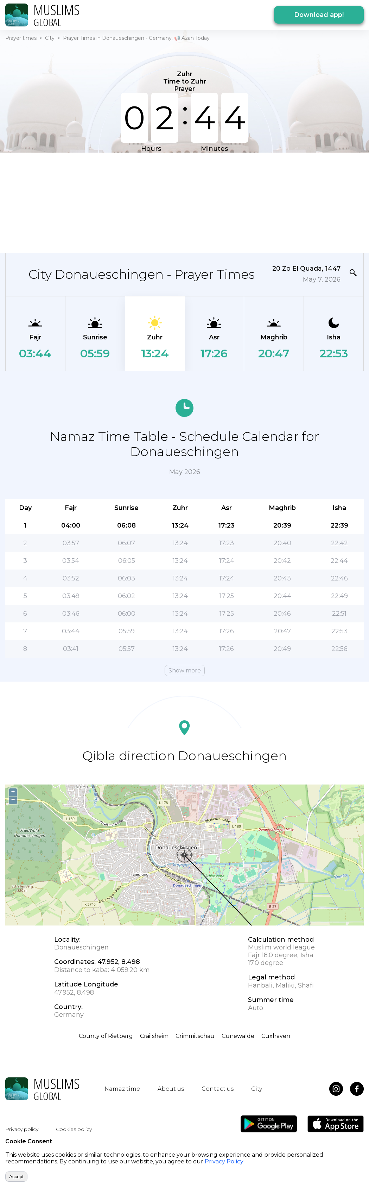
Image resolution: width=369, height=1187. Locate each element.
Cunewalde (238, 1036)
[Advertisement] (180, 202)
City (50, 38)
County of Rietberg (106, 1036)
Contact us (218, 1088)
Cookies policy (74, 1129)
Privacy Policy (224, 1161)
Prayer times (21, 38)
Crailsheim (154, 1036)
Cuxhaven (275, 1036)
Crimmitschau (195, 1036)
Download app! (319, 15)
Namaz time (122, 1088)
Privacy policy (21, 1129)
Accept (16, 1176)
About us (171, 1088)
